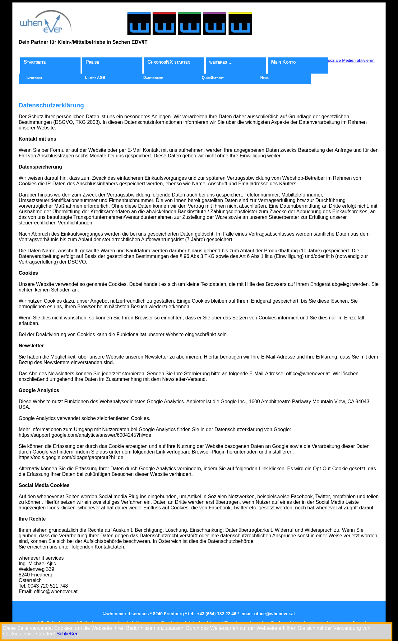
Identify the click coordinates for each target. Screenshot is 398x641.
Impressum (34, 77)
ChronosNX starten (168, 62)
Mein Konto (283, 62)
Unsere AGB (95, 77)
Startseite (35, 62)
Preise (92, 62)
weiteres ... (221, 62)
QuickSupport (213, 77)
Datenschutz (153, 77)
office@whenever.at (274, 613)
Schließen (68, 633)
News (264, 77)
